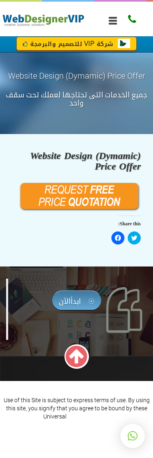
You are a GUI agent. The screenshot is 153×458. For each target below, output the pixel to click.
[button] (132, 436)
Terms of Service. (89, 416)
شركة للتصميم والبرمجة (76, 44)
